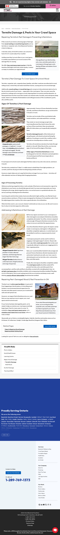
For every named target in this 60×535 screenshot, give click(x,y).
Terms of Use (30, 523)
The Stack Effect (9, 371)
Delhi (2, 419)
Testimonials (41, 491)
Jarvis (39, 419)
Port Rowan (11, 423)
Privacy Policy (30, 521)
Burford (21, 417)
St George (48, 423)
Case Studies (41, 497)
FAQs (39, 474)
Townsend (32, 426)
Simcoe (35, 423)
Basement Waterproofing (44, 449)
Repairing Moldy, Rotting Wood (14, 331)
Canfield (33, 417)
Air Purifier (41, 460)
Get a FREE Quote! (30, 74)
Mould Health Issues (9, 353)
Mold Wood (8, 364)
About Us (40, 468)
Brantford (11, 417)
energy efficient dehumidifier (16, 275)
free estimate (34, 336)
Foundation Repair (42, 453)
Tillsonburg (25, 426)
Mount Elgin (10, 421)
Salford (24, 423)
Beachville (4, 417)
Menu (57, 10)
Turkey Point (39, 426)
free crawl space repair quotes (16, 65)
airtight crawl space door (9, 271)
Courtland (53, 417)
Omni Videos (41, 493)
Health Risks (9, 347)
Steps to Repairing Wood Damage (14, 329)
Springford (41, 423)
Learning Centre (9, 356)
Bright (16, 417)
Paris (39, 421)
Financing (40, 470)
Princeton (18, 423)
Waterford (16, 428)
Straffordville (11, 426)
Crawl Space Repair (43, 451)
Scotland (29, 423)
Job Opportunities (42, 476)
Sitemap (30, 525)
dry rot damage (9, 154)
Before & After (42, 495)
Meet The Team (42, 472)
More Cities (6, 434)
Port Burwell (51, 421)
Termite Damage (10, 362)
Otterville (34, 421)
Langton (3, 421)
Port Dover (4, 423)
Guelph (14, 419)
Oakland (28, 421)
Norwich (23, 421)
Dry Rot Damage (9, 368)
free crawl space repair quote (17, 310)
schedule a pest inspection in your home (13, 312)
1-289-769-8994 (30, 519)
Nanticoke (17, 421)
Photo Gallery (8, 350)
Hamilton (20, 419)
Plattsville (44, 421)
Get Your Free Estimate (13, 472)
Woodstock (33, 428)
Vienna (51, 426)
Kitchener (44, 419)
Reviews (40, 487)
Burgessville (27, 417)
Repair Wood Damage (10, 359)
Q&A (39, 478)
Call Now (53, 5)
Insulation (40, 458)
